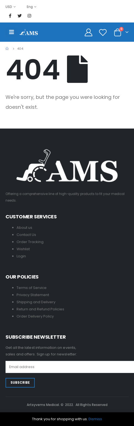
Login (21, 256)
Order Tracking (30, 241)
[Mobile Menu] (12, 32)
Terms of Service (32, 287)
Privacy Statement (33, 294)
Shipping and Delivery (36, 302)
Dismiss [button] (95, 419)
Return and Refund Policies (40, 309)
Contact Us (26, 234)
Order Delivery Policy (35, 316)
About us (24, 227)
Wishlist (23, 249)
